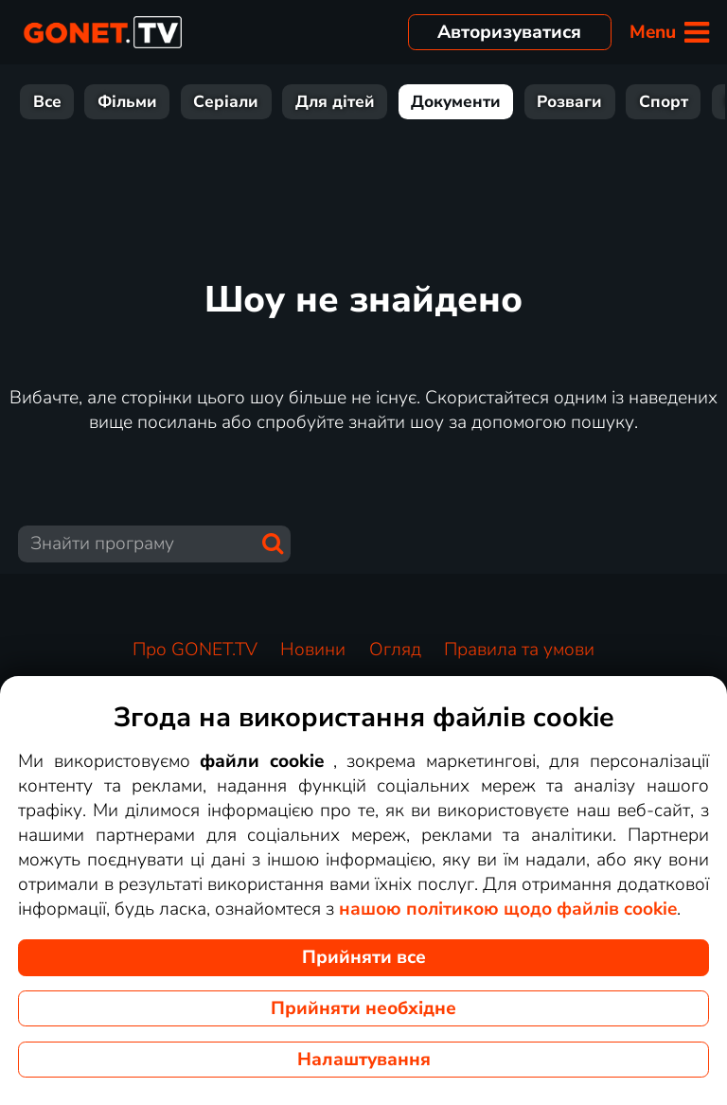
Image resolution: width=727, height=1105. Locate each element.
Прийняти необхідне (363, 1008)
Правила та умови (519, 649)
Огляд (395, 649)
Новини (663, 102)
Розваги (477, 102)
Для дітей (243, 102)
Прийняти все (364, 957)
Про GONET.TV (195, 649)
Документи (364, 102)
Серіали (134, 102)
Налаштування (364, 1059)
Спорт (571, 102)
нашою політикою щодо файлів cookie (508, 909)
